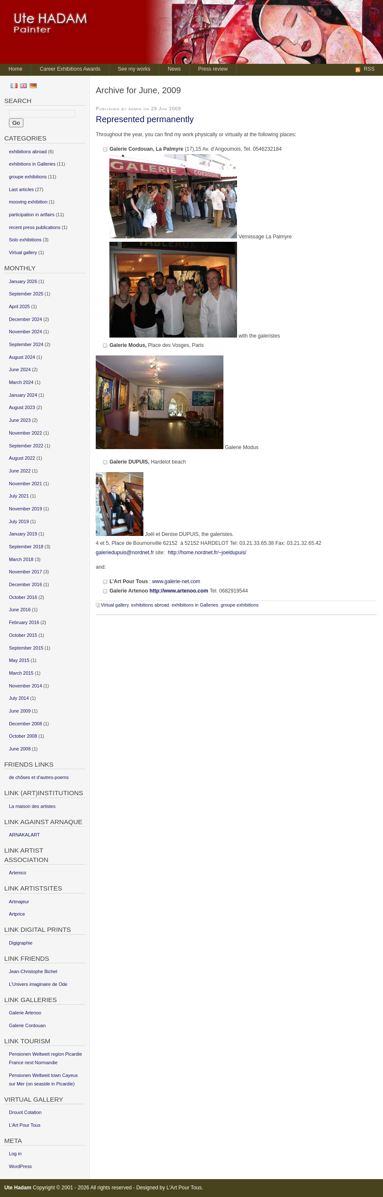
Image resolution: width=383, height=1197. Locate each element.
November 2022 (25, 432)
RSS (369, 69)
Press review (213, 69)
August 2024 (22, 357)
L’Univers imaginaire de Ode (38, 984)
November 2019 (25, 508)
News (174, 69)
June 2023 (20, 420)
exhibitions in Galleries (194, 604)
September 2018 (26, 546)
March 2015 (21, 673)
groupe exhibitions (240, 604)
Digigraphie (20, 942)
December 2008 (25, 723)
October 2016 (23, 597)
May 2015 (19, 660)
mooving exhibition (28, 201)
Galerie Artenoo (25, 1012)
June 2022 (20, 470)
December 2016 (25, 584)
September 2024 (26, 344)
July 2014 (19, 698)
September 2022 (26, 445)
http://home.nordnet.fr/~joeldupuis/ (207, 553)
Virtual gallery (115, 604)
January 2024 (23, 395)
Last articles (21, 189)
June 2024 (20, 369)
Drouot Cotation (25, 1112)
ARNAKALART (24, 834)
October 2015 (23, 635)
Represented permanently (145, 119)
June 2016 (20, 609)
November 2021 (25, 483)
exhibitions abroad (150, 604)
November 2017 (25, 571)
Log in (15, 1153)
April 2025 (19, 306)
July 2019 (19, 521)
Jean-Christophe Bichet (33, 971)
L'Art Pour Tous (184, 1188)
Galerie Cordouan (27, 1025)
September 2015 (26, 647)
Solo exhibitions (25, 239)
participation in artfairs (31, 214)
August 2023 (22, 407)
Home (15, 69)
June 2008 (20, 748)
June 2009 (20, 710)
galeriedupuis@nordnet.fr (125, 553)
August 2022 (22, 458)
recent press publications (34, 227)
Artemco (17, 872)
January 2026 (23, 281)
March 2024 (21, 382)
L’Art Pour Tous (24, 1125)
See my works (134, 69)
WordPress (20, 1166)
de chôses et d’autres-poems (39, 777)
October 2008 (23, 736)
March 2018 (21, 559)
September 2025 (26, 293)
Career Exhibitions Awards (70, 69)
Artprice (17, 913)
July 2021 (19, 495)
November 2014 (25, 685)
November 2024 (25, 331)
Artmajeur (19, 901)
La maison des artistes (32, 806)
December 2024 (25, 319)
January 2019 (23, 533)
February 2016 (24, 622)
